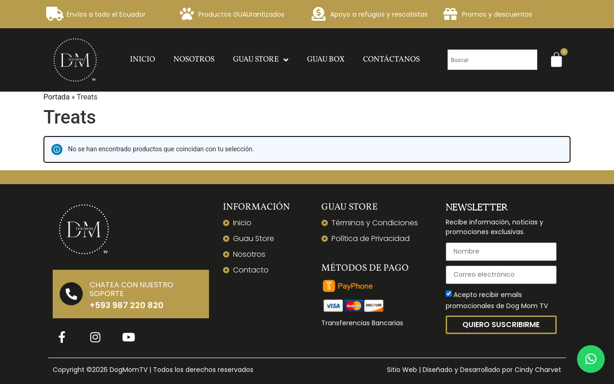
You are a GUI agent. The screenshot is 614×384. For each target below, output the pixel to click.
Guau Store (261, 59)
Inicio (142, 59)
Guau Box (325, 59)
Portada (56, 97)
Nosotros (194, 59)
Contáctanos (391, 59)
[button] (591, 359)
